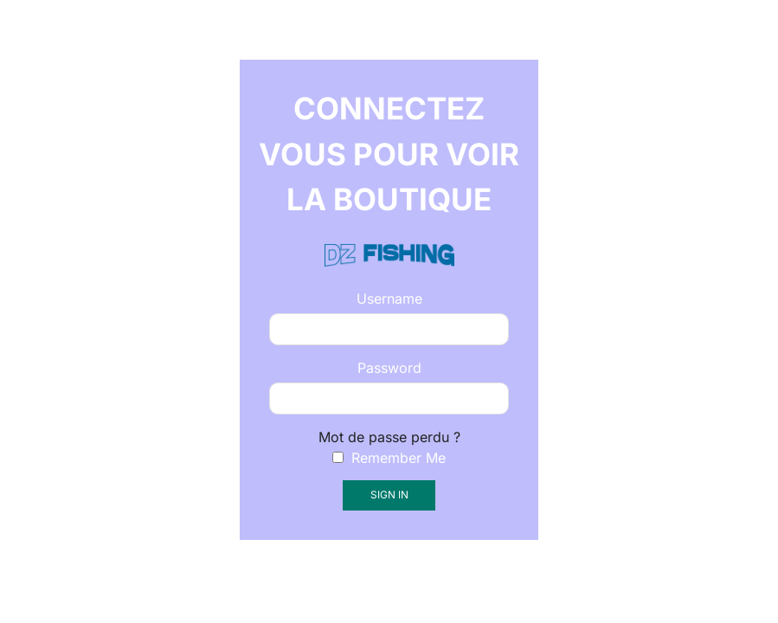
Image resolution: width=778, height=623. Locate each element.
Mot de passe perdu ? (389, 437)
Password (389, 367)
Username (389, 298)
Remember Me (389, 457)
